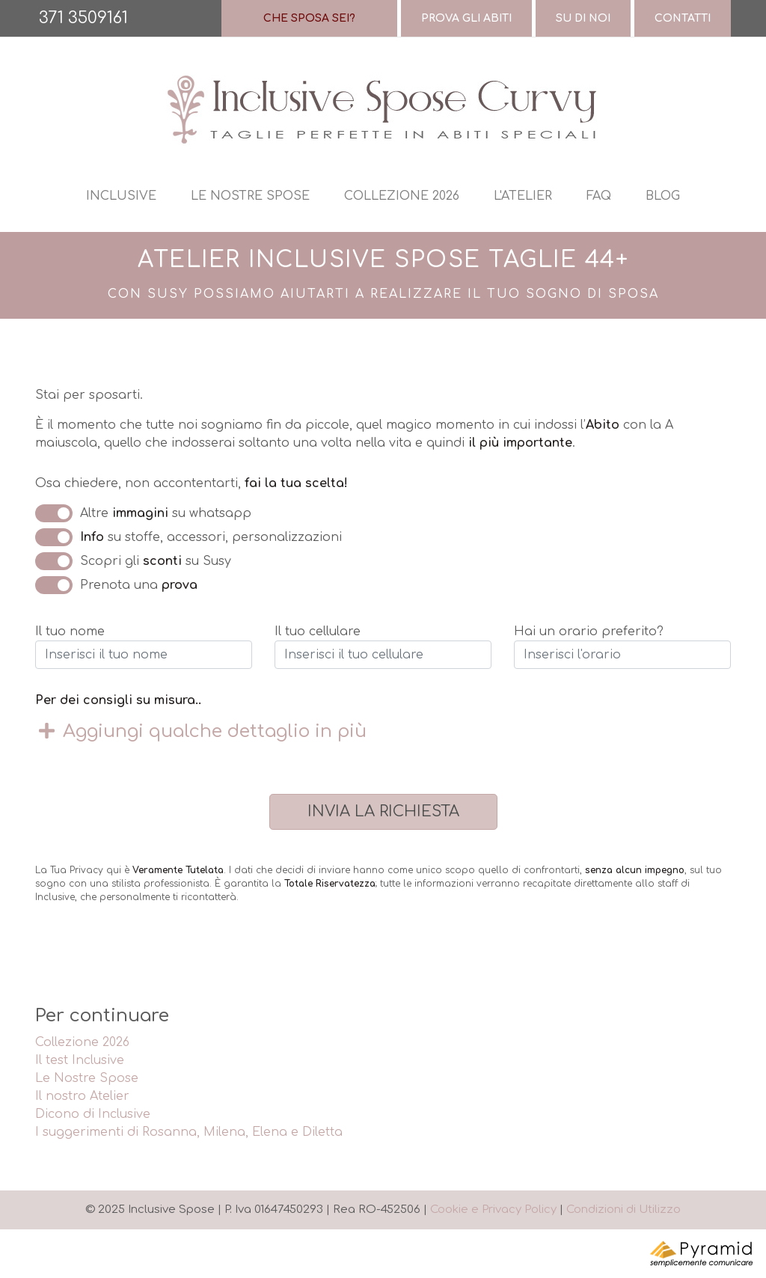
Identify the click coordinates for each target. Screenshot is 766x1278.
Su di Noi (583, 18)
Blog (663, 196)
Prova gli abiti (466, 18)
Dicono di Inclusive (92, 1114)
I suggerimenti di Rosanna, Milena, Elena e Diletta (189, 1132)
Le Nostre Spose (86, 1078)
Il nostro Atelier (82, 1096)
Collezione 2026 (401, 196)
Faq (598, 196)
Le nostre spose (250, 196)
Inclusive (121, 196)
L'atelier (523, 196)
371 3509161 (83, 18)
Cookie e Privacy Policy (493, 1209)
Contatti (683, 18)
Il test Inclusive (79, 1060)
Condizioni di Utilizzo (623, 1209)
